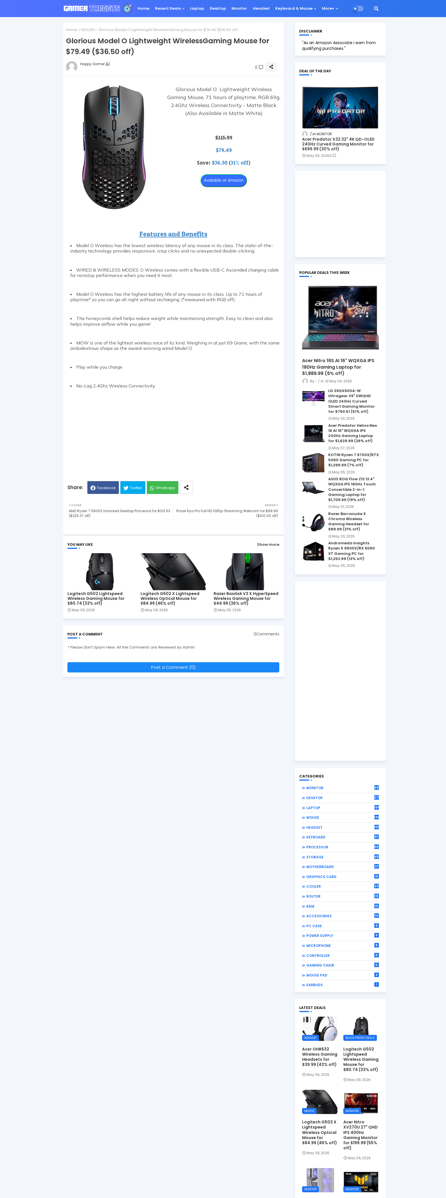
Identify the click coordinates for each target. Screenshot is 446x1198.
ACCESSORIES (342, 915)
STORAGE (342, 856)
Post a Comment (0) (173, 667)
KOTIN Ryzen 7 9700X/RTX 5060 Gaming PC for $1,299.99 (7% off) (353, 460)
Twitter (136, 488)
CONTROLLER (342, 955)
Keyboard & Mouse (294, 8)
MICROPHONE (342, 945)
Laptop (197, 8)
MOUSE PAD (342, 975)
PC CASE (342, 925)
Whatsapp (165, 488)
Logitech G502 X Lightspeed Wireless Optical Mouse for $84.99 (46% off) (170, 598)
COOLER (342, 886)
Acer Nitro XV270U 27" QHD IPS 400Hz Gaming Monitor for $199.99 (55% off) (360, 1134)
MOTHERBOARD (342, 866)
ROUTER (342, 896)
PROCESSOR (342, 847)
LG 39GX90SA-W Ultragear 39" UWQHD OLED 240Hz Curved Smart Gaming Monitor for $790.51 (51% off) (351, 401)
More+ (328, 8)
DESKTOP (342, 797)
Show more (268, 544)
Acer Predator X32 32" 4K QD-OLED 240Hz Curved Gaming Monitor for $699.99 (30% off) (338, 144)
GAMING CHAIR (342, 965)
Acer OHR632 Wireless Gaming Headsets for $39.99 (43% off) (319, 1057)
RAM (342, 906)
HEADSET (342, 827)
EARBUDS (342, 984)
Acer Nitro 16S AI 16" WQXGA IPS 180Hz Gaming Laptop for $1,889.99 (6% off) (338, 367)
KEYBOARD (342, 837)
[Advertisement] (173, 431)
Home (143, 8)
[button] (376, 8)
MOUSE (87, 29)
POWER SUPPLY (342, 935)
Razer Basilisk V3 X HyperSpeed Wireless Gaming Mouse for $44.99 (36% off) (246, 598)
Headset (261, 8)
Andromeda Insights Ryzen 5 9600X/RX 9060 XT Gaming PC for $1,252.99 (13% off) (351, 551)
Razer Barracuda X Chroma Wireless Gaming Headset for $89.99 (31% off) (348, 521)
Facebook (106, 488)
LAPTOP (342, 807)
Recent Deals (168, 8)
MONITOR (342, 787)
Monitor (239, 8)
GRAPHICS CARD (342, 876)
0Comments (266, 634)
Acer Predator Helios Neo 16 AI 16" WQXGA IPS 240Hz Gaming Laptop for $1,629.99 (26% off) (352, 433)
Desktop (218, 8)
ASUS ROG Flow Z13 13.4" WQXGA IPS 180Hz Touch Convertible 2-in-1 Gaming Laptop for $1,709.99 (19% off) (352, 489)
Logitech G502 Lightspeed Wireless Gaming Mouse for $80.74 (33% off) (96, 598)
